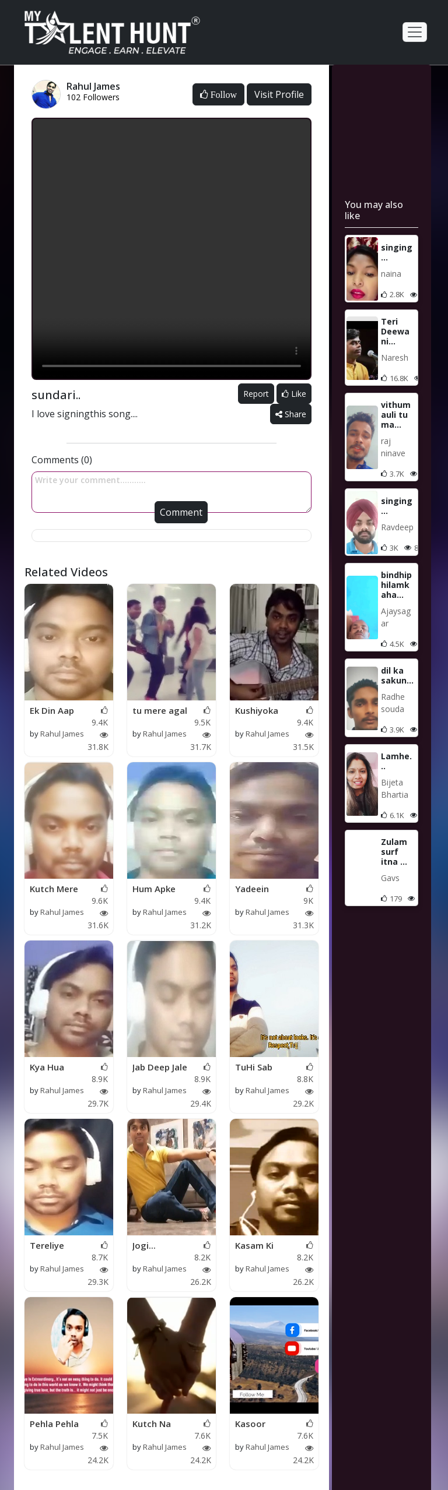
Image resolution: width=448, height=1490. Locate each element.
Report (256, 393)
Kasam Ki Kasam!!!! (254, 1245)
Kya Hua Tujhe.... (47, 1067)
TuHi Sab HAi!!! (253, 1067)
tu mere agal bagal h (159, 711)
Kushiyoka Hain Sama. (258, 711)
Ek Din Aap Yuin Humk (52, 711)
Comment (181, 512)
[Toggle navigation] (414, 32)
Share (290, 414)
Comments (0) (62, 459)
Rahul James (62, 733)
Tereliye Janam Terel (55, 1245)
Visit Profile (279, 94)
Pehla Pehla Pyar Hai (54, 1424)
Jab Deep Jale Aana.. (159, 1067)
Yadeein (252, 888)
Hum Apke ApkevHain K (158, 889)
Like (294, 393)
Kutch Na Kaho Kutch (156, 1424)
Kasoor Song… (250, 1424)
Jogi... (144, 1245)
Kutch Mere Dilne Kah (54, 889)
